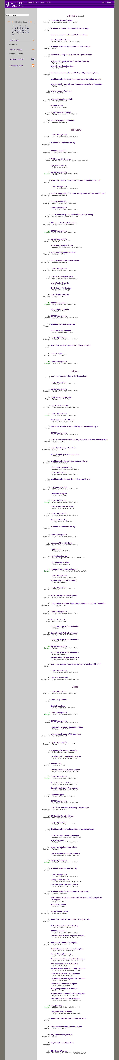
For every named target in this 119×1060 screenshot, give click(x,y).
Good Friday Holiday (59, 700)
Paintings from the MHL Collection (64, 569)
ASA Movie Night (57, 840)
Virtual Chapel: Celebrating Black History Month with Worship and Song (78, 193)
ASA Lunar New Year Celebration (63, 223)
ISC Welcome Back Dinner (61, 112)
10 (20, 29)
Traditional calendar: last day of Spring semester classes (72, 829)
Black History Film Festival (61, 288)
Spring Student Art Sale (60, 880)
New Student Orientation (60, 40)
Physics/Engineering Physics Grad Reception (68, 979)
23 (18, 32)
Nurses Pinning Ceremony (61, 954)
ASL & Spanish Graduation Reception (65, 998)
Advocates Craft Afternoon (61, 331)
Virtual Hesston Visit (58, 201)
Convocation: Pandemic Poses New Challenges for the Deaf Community (78, 603)
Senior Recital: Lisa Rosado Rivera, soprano (68, 994)
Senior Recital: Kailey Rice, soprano (64, 788)
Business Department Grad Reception (65, 974)
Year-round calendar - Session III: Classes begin (69, 35)
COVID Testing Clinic (59, 135)
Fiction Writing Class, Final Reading (64, 926)
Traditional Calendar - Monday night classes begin (70, 28)
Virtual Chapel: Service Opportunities (65, 454)
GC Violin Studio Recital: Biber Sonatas (66, 757)
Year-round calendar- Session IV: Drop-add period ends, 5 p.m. (74, 427)
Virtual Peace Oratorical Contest (63, 252)
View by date (14, 40)
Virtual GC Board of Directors (62, 277)
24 (20, 32)
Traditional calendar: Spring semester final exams (70, 891)
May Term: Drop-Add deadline (62, 1043)
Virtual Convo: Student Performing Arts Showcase (70, 808)
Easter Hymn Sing (58, 706)
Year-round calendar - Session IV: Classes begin (69, 376)
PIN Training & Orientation (61, 159)
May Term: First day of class (61, 1035)
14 (13, 31)
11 (23, 29)
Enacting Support (57, 795)
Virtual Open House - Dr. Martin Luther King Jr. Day (70, 61)
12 (25, 29)
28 (13, 34)
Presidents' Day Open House (62, 245)
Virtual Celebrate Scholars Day (62, 120)
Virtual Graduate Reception (61, 91)
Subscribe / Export (16, 66)
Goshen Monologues (59, 494)
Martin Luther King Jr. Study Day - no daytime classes (71, 55)
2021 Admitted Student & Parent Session (66, 1027)
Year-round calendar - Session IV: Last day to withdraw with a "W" (76, 664)
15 (15, 31)
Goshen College (32, 2)
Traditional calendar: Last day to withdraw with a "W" (71, 479)
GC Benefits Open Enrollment (62, 816)
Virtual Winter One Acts (60, 283)
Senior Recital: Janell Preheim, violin (65, 783)
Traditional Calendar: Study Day (63, 143)
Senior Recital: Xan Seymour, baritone (65, 770)
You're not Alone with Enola (61, 543)
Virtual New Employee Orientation (64, 448)
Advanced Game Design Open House (65, 835)
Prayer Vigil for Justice (59, 911)
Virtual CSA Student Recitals (62, 99)
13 (28, 29)
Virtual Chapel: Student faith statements (66, 734)
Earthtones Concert (58, 904)
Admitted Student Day (59, 556)
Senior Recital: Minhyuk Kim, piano (64, 633)
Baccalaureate (56, 1005)
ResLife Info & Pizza (58, 165)
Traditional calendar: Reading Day (64, 868)
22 (15, 32)
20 (28, 31)
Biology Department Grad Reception (64, 989)
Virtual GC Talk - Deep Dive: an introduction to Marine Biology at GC (76, 84)
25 (23, 32)
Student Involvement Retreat (62, 20)
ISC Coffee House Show (60, 562)
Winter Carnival (57, 105)
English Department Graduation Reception (67, 949)
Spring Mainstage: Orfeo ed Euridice (65, 626)
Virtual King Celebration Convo (63, 66)
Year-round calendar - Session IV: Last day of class (70, 919)
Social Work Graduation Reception (64, 984)
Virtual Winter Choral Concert (62, 507)
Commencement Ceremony (61, 1012)
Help (103, 2)
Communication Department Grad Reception (68, 959)
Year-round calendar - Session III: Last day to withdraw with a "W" (76, 180)
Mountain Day (56, 763)
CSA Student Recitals (59, 487)
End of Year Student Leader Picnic (64, 847)
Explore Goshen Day (59, 620)
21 (13, 32)
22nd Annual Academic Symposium (64, 750)
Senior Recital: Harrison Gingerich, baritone (67, 936)
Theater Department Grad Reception (64, 964)
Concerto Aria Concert (59, 405)
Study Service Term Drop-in (61, 467)
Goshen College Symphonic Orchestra (65, 853)
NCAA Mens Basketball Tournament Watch (67, 727)
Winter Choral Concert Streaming (63, 580)
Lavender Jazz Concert (59, 677)
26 (25, 32)
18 (23, 31)
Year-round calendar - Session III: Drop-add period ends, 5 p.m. (75, 73)
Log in (109, 2)
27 (28, 32)
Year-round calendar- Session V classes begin (68, 1018)
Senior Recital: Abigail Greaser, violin (65, 657)
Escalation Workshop (59, 520)
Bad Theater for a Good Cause (62, 420)
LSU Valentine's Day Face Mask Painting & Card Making (72, 215)
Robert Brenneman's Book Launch (64, 595)
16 (18, 31)
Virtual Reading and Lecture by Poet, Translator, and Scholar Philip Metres (79, 440)
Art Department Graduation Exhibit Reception (68, 969)
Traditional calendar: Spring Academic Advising (69, 461)
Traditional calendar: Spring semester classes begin (70, 46)
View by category (16, 50)
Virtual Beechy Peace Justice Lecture (65, 260)
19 (25, 31)
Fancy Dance (56, 549)
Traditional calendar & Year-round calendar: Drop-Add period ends (76, 79)
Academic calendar (16, 59)
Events (42, 2)
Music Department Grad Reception (64, 943)
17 (20, 31)
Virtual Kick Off (56, 354)
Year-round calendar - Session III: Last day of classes (71, 345)
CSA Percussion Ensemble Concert (64, 885)
